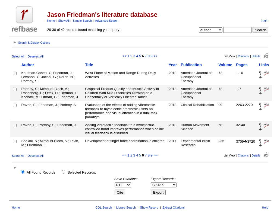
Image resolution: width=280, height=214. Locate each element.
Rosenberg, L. (32, 93)
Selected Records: (82, 172)
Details (256, 56)
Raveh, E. (28, 105)
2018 (172, 73)
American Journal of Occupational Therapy (196, 77)
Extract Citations (173, 207)
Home (51, 20)
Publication (191, 65)
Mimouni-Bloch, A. (54, 89)
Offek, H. (52, 93)
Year (173, 65)
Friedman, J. (63, 73)
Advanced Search (106, 20)
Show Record (149, 207)
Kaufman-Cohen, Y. (36, 73)
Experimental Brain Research (195, 143)
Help (265, 207)
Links (264, 65)
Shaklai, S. (29, 141)
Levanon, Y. (30, 77)
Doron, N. (66, 77)
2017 (172, 141)
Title (89, 65)
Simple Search (82, 20)
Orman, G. (49, 97)
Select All (18, 56)
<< (124, 56)
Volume (225, 65)
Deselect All (35, 56)
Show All (64, 20)
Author (27, 65)
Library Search (126, 207)
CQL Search (103, 207)
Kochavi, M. (30, 97)
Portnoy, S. (29, 81)
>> (155, 56)
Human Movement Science (195, 127)
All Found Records (41, 172)
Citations (243, 56)
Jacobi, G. (49, 77)
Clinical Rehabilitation (197, 105)
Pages (241, 65)
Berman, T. (69, 93)
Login (264, 20)
